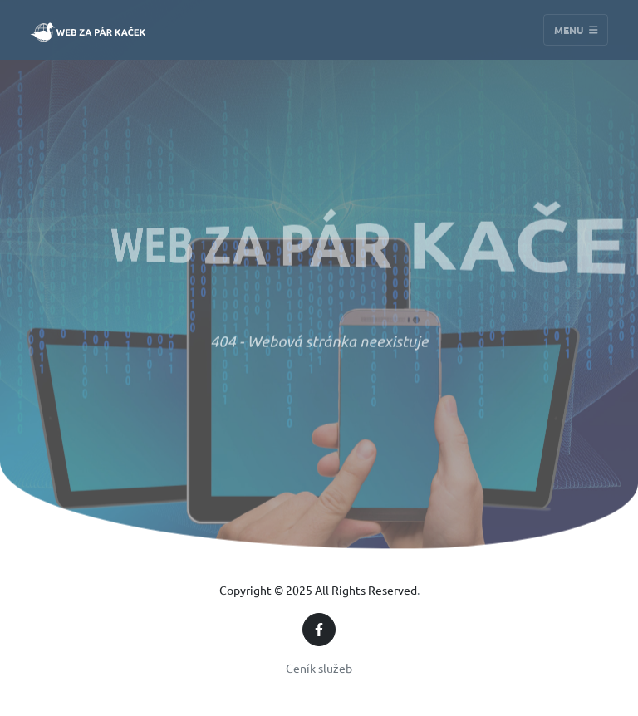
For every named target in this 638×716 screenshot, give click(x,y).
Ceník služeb (319, 667)
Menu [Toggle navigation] (576, 30)
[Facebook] (319, 629)
